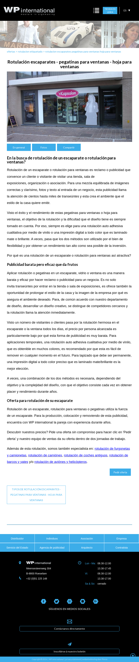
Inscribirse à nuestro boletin (69, 651)
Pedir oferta (120, 472)
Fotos (44, 147)
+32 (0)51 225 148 (36, 578)
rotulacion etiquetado (30, 51)
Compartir (69, 147)
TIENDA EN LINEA (110, 11)
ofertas (11, 51)
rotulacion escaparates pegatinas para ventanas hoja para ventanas (83, 51)
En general (19, 147)
